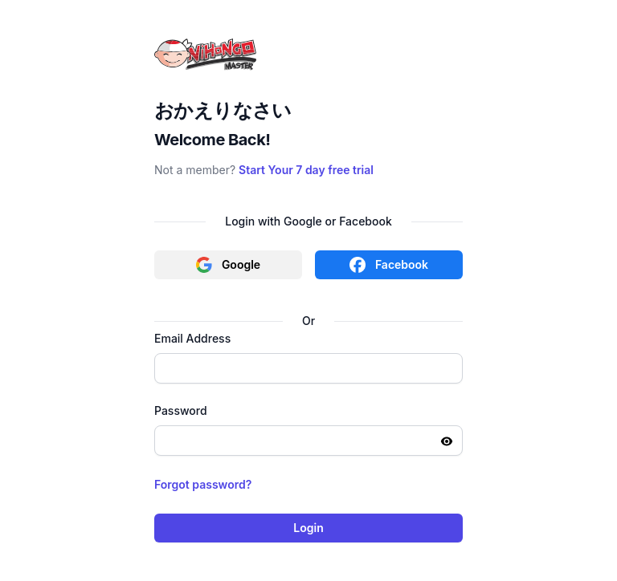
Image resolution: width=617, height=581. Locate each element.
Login (308, 527)
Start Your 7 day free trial (306, 170)
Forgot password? (202, 484)
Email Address (192, 338)
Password (180, 410)
